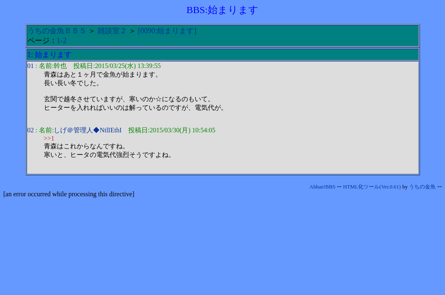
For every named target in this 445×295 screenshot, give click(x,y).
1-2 (62, 40)
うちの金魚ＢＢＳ (56, 31)
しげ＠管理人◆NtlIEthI (87, 130)
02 (30, 130)
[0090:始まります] (167, 31)
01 (30, 65)
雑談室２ (112, 31)
